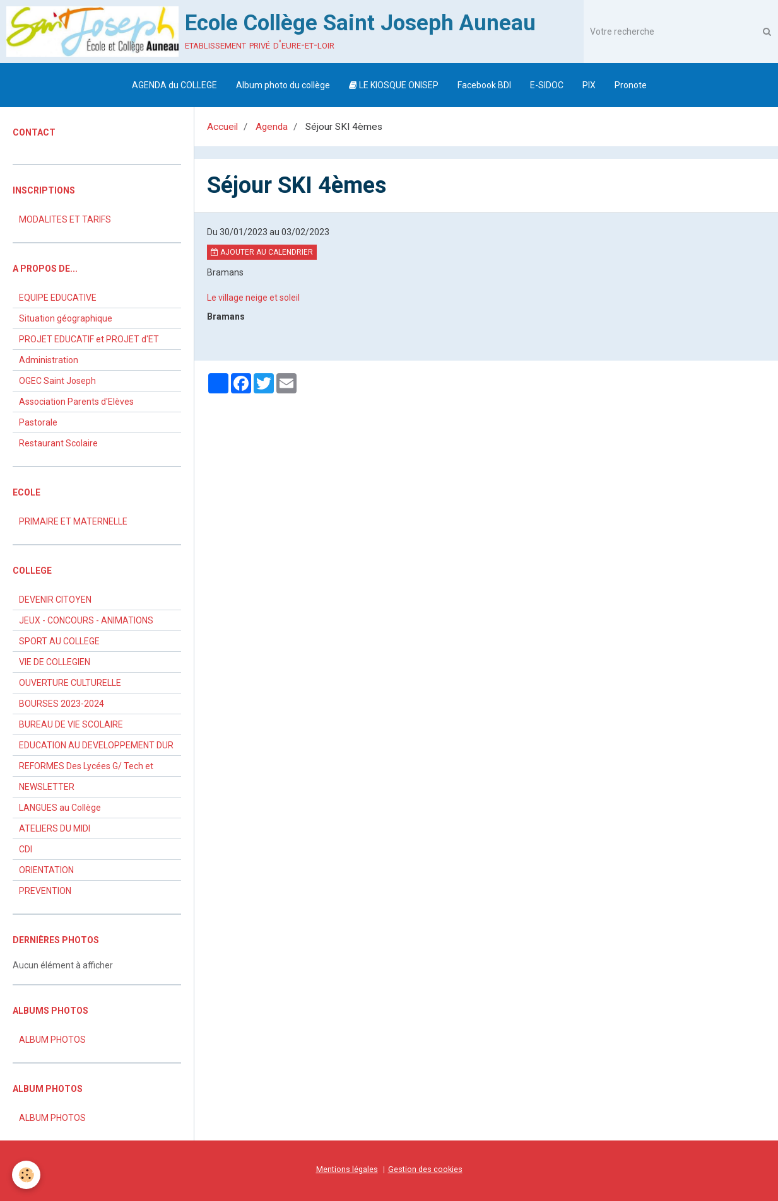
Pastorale (38, 422)
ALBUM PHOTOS (52, 1040)
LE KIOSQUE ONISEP (394, 85)
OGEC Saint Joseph (57, 381)
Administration (48, 360)
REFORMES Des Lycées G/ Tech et (86, 766)
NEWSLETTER (46, 787)
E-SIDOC (546, 85)
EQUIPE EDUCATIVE (58, 298)
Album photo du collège (283, 85)
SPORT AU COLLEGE (59, 641)
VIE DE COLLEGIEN (54, 662)
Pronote (631, 85)
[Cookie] (27, 1175)
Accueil (222, 126)
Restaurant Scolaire (58, 443)
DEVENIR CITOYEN (55, 600)
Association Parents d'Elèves (76, 402)
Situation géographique (65, 318)
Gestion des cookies (425, 1169)
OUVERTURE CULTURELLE (70, 683)
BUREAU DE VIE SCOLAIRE (71, 724)
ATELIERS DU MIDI (54, 828)
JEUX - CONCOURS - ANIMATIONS (86, 620)
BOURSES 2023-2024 (61, 704)
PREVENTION (45, 891)
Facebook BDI (484, 85)
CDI (25, 849)
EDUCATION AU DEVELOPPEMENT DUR (96, 745)
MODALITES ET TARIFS (65, 219)
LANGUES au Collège (60, 808)
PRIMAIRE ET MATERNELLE (73, 521)
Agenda (272, 126)
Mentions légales (347, 1169)
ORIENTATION (46, 870)
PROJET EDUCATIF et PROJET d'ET (89, 339)
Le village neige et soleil (253, 298)
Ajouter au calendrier (262, 252)
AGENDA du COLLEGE (174, 85)
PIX (589, 85)
